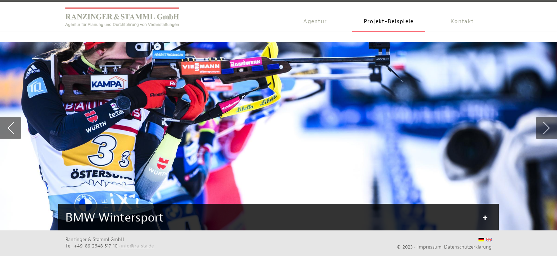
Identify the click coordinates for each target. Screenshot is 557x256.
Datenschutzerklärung (468, 246)
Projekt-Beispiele (389, 21)
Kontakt (462, 21)
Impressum (429, 246)
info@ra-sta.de (137, 245)
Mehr (484, 218)
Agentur (315, 21)
